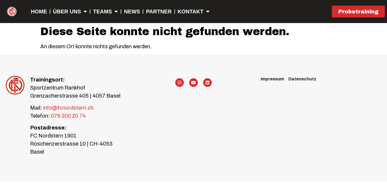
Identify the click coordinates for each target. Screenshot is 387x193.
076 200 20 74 (68, 116)
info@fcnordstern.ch (68, 108)
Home (39, 11)
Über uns (70, 11)
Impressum (272, 79)
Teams (105, 11)
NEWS (132, 11)
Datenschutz (302, 79)
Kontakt (194, 11)
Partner (158, 11)
